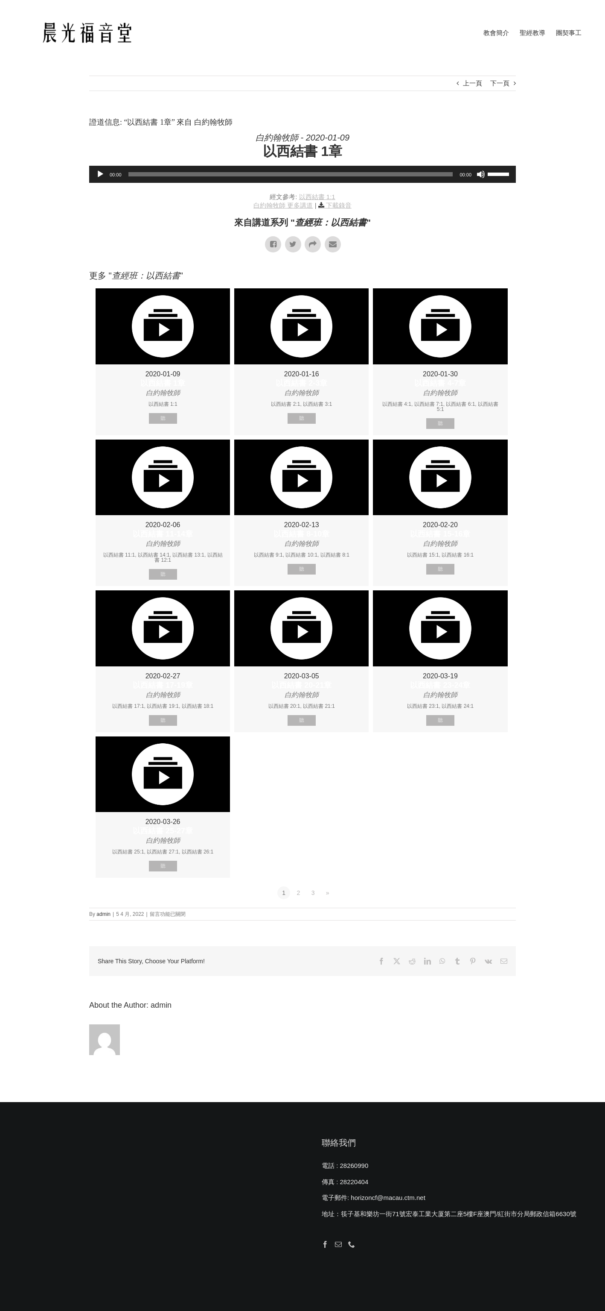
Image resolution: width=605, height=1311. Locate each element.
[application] (302, 174)
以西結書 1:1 (317, 196)
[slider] (290, 174)
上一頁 (472, 83)
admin (103, 914)
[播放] (100, 174)
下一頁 (499, 83)
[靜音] (481, 174)
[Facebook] (325, 1244)
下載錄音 (339, 205)
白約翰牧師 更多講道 (283, 205)
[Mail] (338, 1244)
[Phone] (351, 1244)
